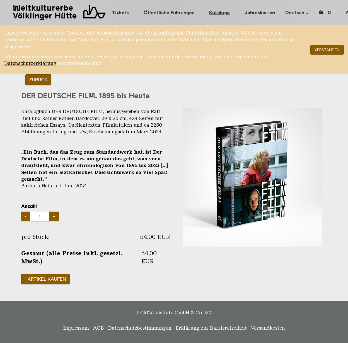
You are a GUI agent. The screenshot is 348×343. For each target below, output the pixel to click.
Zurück (38, 79)
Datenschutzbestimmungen (139, 328)
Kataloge (219, 12)
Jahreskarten (260, 12)
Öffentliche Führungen (169, 12)
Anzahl (29, 206)
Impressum (76, 328)
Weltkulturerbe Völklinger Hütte (60, 12)
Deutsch (296, 12)
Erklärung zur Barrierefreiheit (211, 328)
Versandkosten (268, 328)
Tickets (120, 12)
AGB (98, 328)
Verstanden (327, 50)
